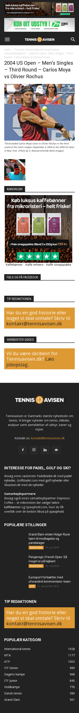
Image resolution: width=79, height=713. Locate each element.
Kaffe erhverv (34, 265)
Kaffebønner (14, 265)
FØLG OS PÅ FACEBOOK (22, 277)
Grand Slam (36, 547)
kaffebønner (12, 507)
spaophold (56, 511)
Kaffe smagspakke (58, 265)
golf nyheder (54, 480)
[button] (7, 39)
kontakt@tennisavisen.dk (34, 323)
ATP (32, 586)
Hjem (7, 49)
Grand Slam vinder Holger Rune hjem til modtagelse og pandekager (49, 539)
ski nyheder (36, 485)
